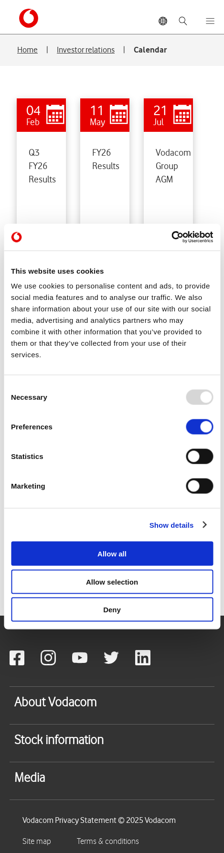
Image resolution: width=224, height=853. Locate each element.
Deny (112, 610)
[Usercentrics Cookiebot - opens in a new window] (171, 237)
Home (27, 49)
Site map (36, 841)
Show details (171, 525)
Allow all (112, 554)
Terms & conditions (108, 841)
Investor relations (86, 49)
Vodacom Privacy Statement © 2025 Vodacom (99, 820)
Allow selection (112, 581)
